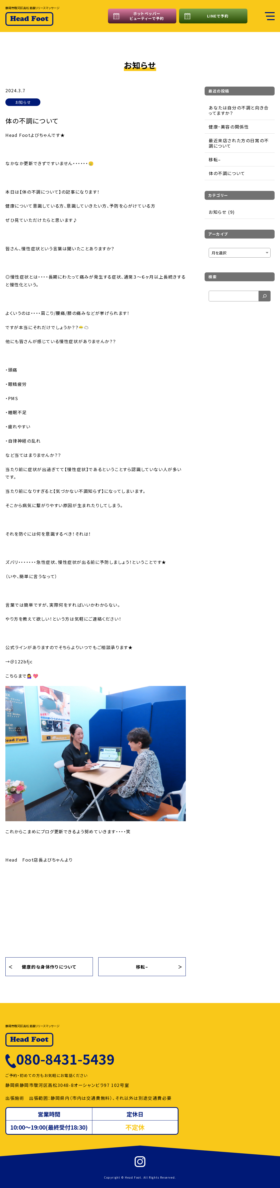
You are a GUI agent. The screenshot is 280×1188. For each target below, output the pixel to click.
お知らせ (23, 102)
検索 (212, 276)
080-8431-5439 (65, 1058)
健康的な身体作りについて (49, 966)
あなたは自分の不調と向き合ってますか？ (239, 110)
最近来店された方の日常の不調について (239, 143)
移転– (142, 966)
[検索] (265, 296)
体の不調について (227, 173)
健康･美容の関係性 (229, 126)
